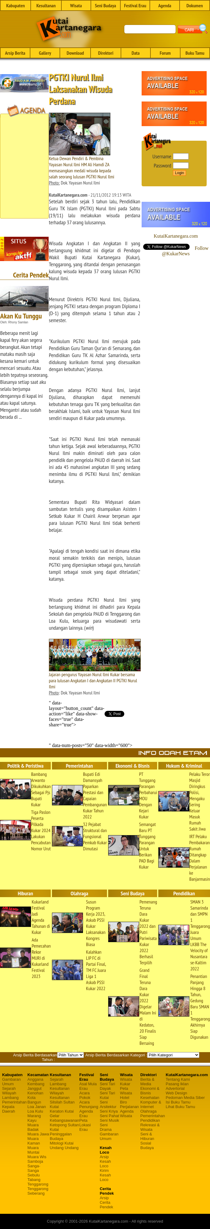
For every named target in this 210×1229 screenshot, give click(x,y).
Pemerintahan (14, 1102)
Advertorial (175, 1088)
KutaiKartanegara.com (176, 236)
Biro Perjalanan (129, 1104)
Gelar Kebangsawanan (64, 1118)
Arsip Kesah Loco (105, 1161)
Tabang (33, 1179)
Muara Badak (33, 1127)
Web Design (176, 1093)
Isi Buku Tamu (178, 1102)
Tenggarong (37, 1184)
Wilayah (9, 1093)
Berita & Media (147, 1081)
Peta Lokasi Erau (85, 1125)
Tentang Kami (178, 1079)
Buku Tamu (194, 53)
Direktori (105, 53)
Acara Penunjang (88, 1104)
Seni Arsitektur (108, 1104)
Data (135, 53)
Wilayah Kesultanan (60, 1095)
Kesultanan (46, 5)
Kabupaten (15, 5)
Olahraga (148, 1111)
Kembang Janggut (35, 1086)
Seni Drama (106, 1127)
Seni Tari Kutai (107, 1095)
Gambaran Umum (11, 1081)
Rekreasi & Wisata (150, 1127)
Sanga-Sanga (33, 1168)
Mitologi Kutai (62, 1143)
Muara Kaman (33, 1140)
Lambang (10, 1097)
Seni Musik (109, 1120)
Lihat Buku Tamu (180, 1106)
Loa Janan (36, 1106)
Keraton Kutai (62, 1111)
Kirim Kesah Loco (105, 1175)
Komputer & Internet (150, 1104)
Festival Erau (135, 5)
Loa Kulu (35, 1111)
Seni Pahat (109, 1116)
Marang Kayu (34, 1118)
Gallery (45, 53)
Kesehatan (149, 1097)
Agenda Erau (86, 1113)
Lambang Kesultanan (60, 1086)
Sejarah (9, 1088)
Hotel (124, 1097)
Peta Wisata (126, 1090)
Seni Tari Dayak (107, 1086)
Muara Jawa (38, 1134)
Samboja (35, 1161)
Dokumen (194, 5)
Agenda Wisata (127, 1113)
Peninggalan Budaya (61, 1136)
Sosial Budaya (147, 1145)
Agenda (164, 5)
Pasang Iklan (177, 1084)
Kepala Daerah (8, 1109)
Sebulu (33, 1175)
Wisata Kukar (126, 1081)
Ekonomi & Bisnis (150, 1090)
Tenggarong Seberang (37, 1191)
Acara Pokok (84, 1095)
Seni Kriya (109, 1111)
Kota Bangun (34, 1099)
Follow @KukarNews (185, 251)
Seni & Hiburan (147, 1136)
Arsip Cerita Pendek (106, 1202)
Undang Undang (64, 1147)
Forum (165, 53)
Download (75, 53)
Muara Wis (36, 1157)
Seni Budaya (105, 5)
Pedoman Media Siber (185, 1097)
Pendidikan (150, 1120)
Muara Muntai (33, 1150)
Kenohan (35, 1093)
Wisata (76, 5)
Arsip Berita (15, 53)
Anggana (35, 1079)
